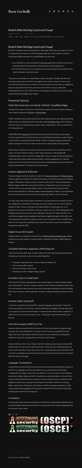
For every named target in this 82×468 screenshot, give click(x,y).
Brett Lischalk (19, 11)
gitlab (56, 37)
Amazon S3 (26, 134)
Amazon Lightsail (52, 176)
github (61, 37)
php (31, 37)
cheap (17, 37)
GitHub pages (41, 112)
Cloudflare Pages (54, 122)
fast (21, 37)
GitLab (31, 112)
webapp (26, 37)
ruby (35, 37)
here (26, 356)
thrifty (10, 37)
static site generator (45, 37)
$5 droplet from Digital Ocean (55, 236)
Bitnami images (67, 176)
